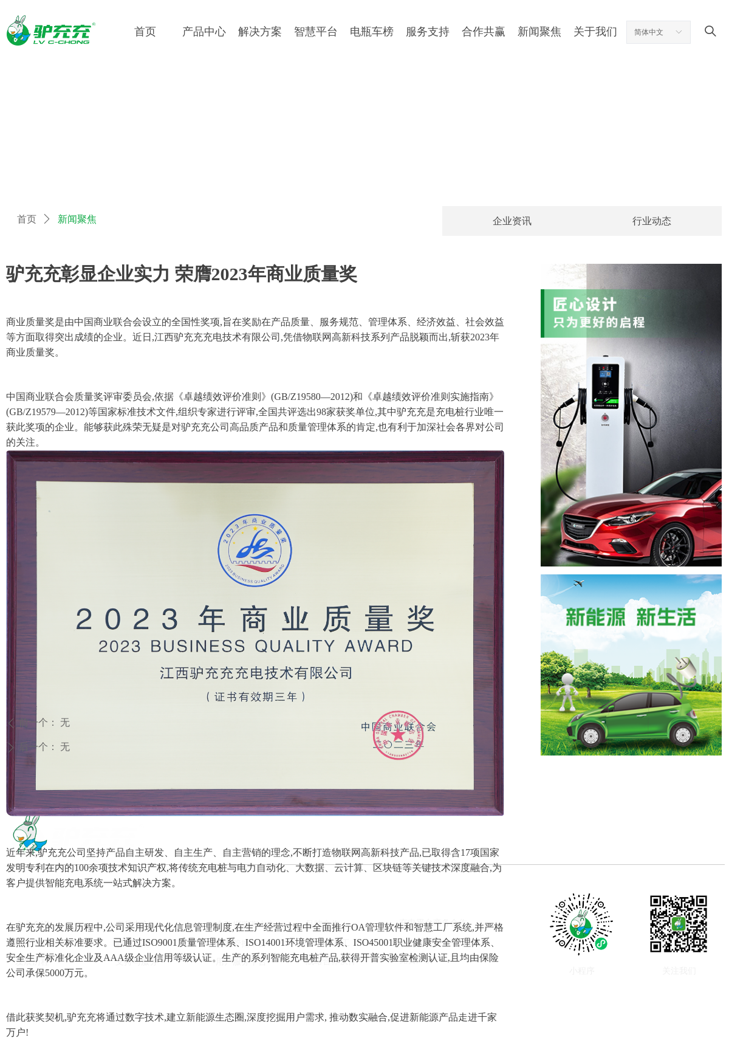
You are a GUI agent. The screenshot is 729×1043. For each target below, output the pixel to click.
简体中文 (648, 32)
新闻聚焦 (77, 219)
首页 (26, 219)
